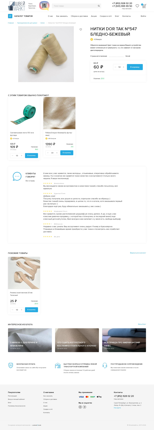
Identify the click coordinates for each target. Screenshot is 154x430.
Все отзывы (30, 181)
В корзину (134, 67)
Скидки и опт (106, 16)
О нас (50, 16)
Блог (117, 16)
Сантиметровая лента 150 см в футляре (22, 134)
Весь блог (142, 324)
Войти (143, 16)
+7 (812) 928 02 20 (121, 3)
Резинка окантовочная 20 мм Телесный (21, 294)
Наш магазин (126, 9)
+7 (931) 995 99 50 (121, 6)
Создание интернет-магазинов (19, 425)
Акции (94, 16)
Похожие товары (17, 253)
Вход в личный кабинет (16, 399)
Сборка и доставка (79, 16)
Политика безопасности (16, 406)
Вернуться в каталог (138, 253)
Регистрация (12, 396)
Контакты (126, 16)
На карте (117, 408)
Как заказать (62, 16)
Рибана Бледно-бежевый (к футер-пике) (58, 134)
